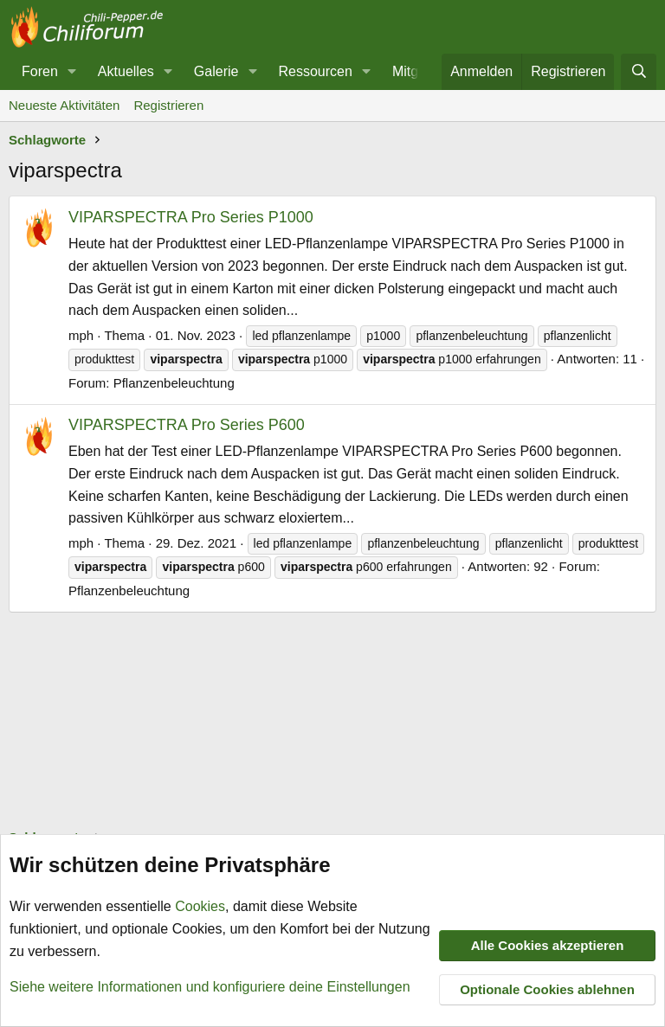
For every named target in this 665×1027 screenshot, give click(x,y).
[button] (72, 72)
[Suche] (638, 72)
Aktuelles (126, 71)
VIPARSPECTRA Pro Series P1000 (190, 217)
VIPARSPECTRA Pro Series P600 (186, 424)
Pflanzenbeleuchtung (174, 382)
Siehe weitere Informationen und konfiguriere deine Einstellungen (210, 986)
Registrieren (168, 105)
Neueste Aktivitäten (64, 105)
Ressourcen (315, 71)
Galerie (216, 71)
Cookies (200, 907)
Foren (40, 71)
